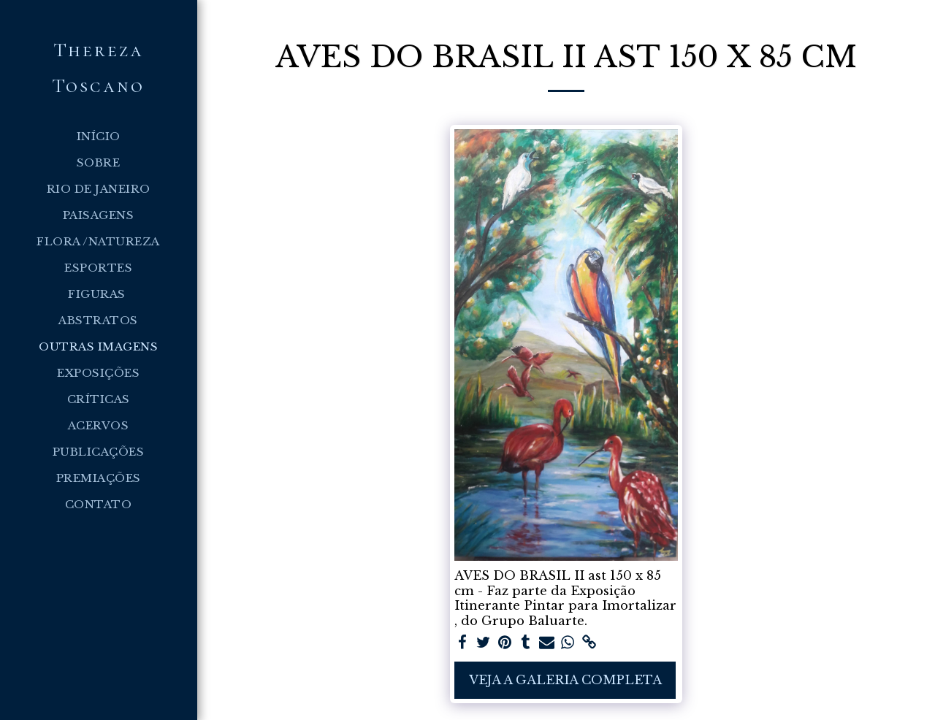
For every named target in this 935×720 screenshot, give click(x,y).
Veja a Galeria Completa (565, 680)
